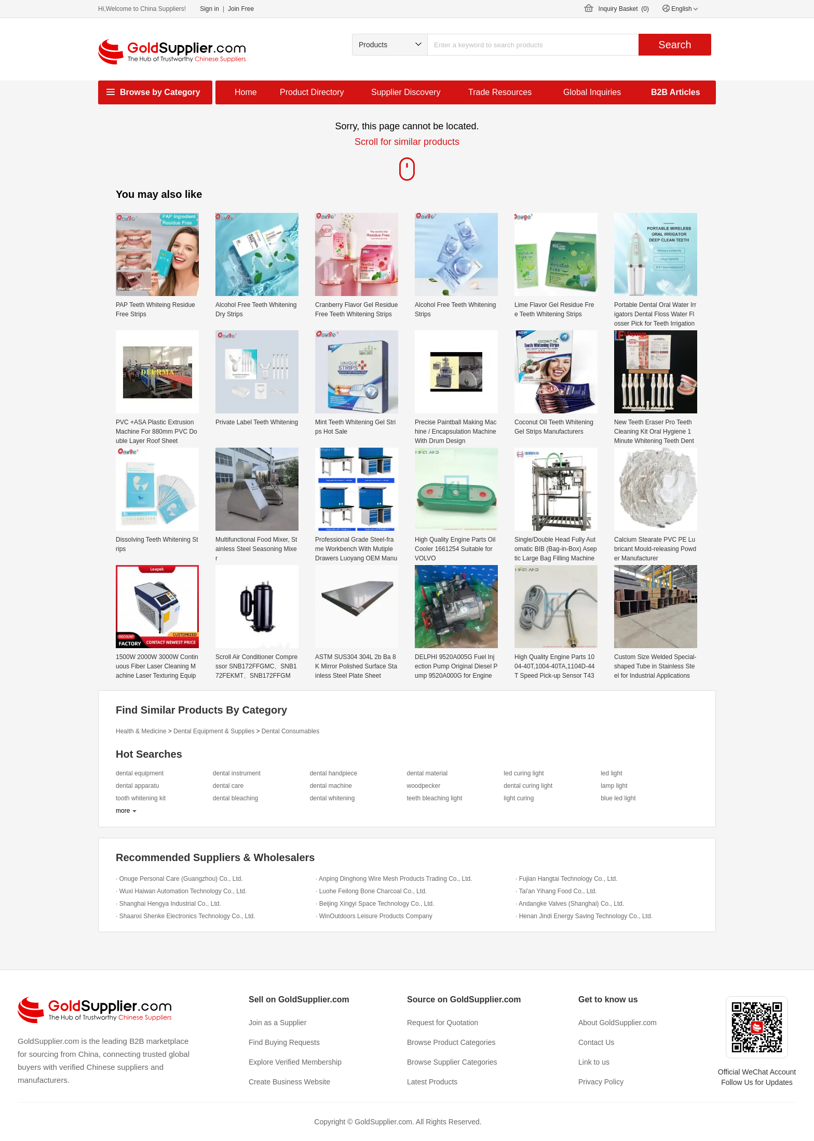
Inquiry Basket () (624, 8)
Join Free (241, 8)
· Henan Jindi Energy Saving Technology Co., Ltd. (584, 916)
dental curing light (528, 785)
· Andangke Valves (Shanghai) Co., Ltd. (569, 903)
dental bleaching (235, 798)
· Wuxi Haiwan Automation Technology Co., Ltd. (181, 891)
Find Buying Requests (284, 1042)
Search (674, 44)
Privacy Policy (600, 1082)
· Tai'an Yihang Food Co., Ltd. (556, 891)
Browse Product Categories (451, 1042)
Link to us (593, 1062)
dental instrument (237, 773)
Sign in (209, 8)
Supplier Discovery (405, 92)
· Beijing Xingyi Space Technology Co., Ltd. (375, 903)
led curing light (524, 773)
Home (246, 92)
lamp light (614, 785)
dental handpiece (333, 773)
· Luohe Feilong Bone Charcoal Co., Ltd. (371, 891)
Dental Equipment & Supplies (213, 731)
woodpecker (423, 785)
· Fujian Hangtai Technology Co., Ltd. (566, 878)
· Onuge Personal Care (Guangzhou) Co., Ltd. (179, 878)
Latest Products (432, 1082)
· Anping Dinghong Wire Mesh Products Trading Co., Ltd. (394, 878)
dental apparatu (137, 785)
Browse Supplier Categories (452, 1062)
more (123, 810)
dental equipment (140, 773)
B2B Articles (675, 92)
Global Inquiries (592, 92)
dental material (426, 773)
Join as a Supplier (277, 1022)
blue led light (618, 798)
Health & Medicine (141, 731)
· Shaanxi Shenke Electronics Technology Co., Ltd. (185, 916)
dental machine (331, 785)
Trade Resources (500, 92)
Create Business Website (289, 1082)
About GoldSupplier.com (617, 1022)
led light (611, 773)
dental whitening (332, 798)
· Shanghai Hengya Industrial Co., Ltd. (168, 903)
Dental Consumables (290, 731)
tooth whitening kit (141, 798)
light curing (519, 798)
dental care (228, 785)
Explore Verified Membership (295, 1062)
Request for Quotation (442, 1022)
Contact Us (596, 1042)
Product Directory (312, 92)
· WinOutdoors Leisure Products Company (374, 916)
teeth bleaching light (434, 798)
